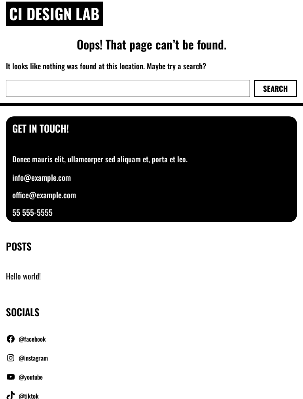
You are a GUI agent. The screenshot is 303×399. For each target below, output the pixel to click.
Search (275, 88)
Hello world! (23, 276)
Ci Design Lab (54, 13)
